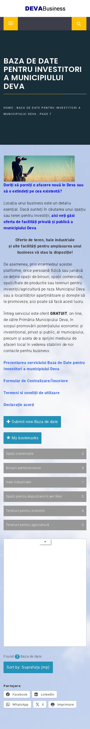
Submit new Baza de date (32, 421)
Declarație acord (19, 404)
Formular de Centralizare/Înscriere (36, 381)
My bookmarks (22, 438)
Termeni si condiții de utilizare (32, 393)
